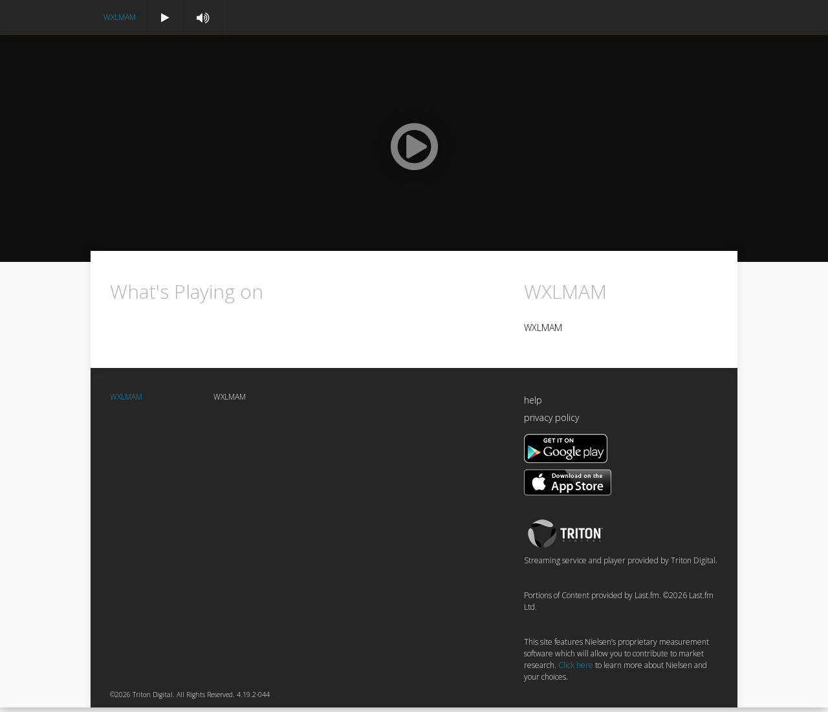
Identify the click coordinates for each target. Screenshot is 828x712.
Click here (575, 670)
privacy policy (551, 422)
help (533, 405)
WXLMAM (120, 17)
